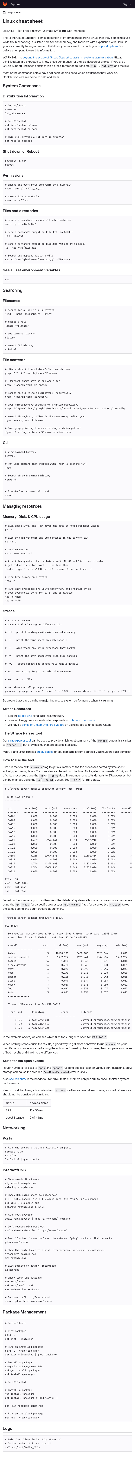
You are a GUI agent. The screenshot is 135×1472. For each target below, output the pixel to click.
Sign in (127, 4)
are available (45, 751)
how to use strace (83, 720)
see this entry (17, 1079)
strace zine (25, 715)
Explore (15, 4)
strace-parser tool (19, 740)
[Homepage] (5, 4)
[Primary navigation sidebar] (4, 12)
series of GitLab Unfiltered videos (43, 724)
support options (108, 46)
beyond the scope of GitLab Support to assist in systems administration (68, 57)
